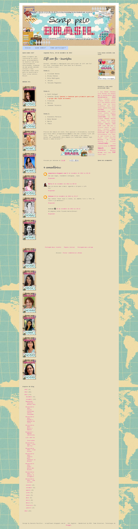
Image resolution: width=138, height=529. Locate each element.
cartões (101, 110)
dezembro (29, 397)
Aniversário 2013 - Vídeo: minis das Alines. (30, 466)
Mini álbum (106, 131)
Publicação (112, 138)
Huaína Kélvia (110, 119)
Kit (109, 122)
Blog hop (107, 104)
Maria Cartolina (103, 129)
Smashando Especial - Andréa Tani (30, 403)
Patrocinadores (102, 135)
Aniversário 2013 (109, 96)
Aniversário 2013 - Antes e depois (30, 427)
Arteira (107, 99)
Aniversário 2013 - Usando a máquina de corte (30, 419)
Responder (51, 178)
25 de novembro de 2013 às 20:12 (68, 209)
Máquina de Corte (110, 128)
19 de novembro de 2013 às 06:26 (78, 173)
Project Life (102, 138)
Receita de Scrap (106, 140)
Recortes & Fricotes (106, 142)
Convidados (101, 112)
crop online (112, 112)
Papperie (112, 133)
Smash (101, 149)
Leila (113, 122)
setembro (29, 487)
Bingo (99, 105)
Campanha (105, 108)
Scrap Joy (107, 146)
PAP (107, 133)
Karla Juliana (111, 121)
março (28, 503)
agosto (28, 490)
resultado (103, 144)
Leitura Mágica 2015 (106, 124)
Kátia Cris (102, 122)
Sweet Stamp (107, 153)
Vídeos (100, 155)
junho (28, 495)
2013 (26, 394)
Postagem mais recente (53, 247)
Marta (50, 184)
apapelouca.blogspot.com (57, 173)
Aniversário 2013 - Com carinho (30, 480)
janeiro (29, 508)
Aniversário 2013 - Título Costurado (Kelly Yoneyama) (30, 410)
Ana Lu (100, 96)
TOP (113, 153)
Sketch (112, 146)
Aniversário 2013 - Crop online (30, 450)
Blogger (68, 525)
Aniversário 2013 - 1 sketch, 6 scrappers (30, 474)
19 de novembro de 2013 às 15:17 (66, 196)
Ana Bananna (111, 94)
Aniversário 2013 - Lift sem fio (30, 444)
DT (109, 117)
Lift (99, 126)
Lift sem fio (108, 126)
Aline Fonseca (109, 92)
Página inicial (69, 247)
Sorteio (112, 151)
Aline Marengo (102, 94)
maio (28, 498)
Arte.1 (100, 99)
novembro (29, 399)
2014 (26, 392)
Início (28, 48)
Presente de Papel (110, 136)
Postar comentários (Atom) (72, 253)
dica (109, 115)
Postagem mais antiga (85, 247)
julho (28, 492)
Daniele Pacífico (103, 113)
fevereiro (30, 505)
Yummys (104, 155)
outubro (29, 485)
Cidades (113, 110)
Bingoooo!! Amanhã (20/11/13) (30, 433)
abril (28, 500)
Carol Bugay (111, 108)
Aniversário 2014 (106, 98)
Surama (100, 153)
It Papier (101, 121)
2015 (26, 389)
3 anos (100, 92)
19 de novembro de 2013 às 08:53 (64, 184)
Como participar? (58, 48)
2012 (26, 511)
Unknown (51, 196)
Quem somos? (40, 48)
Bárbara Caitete (110, 103)
